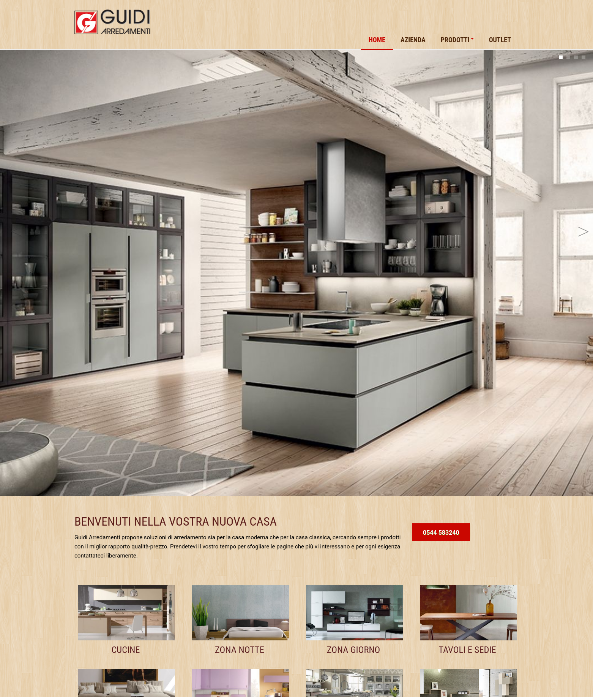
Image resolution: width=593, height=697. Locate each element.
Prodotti (457, 40)
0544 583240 (441, 532)
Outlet (500, 40)
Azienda (413, 40)
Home (377, 40)
